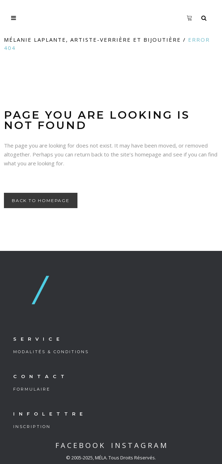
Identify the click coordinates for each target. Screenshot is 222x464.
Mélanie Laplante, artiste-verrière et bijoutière (92, 39)
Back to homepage (41, 200)
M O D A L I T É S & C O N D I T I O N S (50, 351)
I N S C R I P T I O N (31, 426)
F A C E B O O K (79, 445)
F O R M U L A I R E (31, 389)
